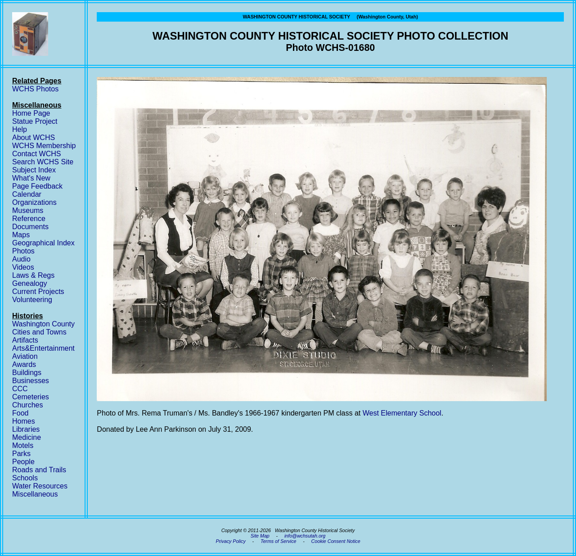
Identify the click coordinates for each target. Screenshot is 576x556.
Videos (23, 267)
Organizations (34, 202)
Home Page (31, 113)
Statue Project (35, 121)
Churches (27, 405)
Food (20, 413)
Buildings (26, 372)
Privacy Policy (230, 541)
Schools (25, 478)
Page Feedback (37, 186)
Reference (28, 218)
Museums (27, 210)
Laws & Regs (33, 275)
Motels (22, 445)
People (23, 462)
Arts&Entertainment (43, 348)
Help (19, 129)
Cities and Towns (39, 332)
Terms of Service (279, 541)
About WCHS (33, 137)
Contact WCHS (36, 154)
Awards (24, 364)
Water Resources (40, 486)
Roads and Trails (39, 470)
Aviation (25, 356)
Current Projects (38, 291)
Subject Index (34, 170)
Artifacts (25, 340)
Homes (23, 421)
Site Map (260, 535)
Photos (23, 251)
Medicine (26, 437)
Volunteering (32, 299)
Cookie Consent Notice (335, 541)
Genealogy (29, 283)
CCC (20, 389)
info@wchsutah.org (304, 535)
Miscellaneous (35, 494)
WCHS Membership (44, 145)
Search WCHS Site (42, 162)
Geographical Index (43, 243)
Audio (21, 259)
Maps (21, 235)
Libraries (26, 429)
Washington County (43, 324)
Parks (21, 453)
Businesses (30, 380)
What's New (31, 178)
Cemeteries (30, 397)
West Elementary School (402, 413)
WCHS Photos (35, 89)
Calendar (26, 194)
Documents (30, 227)
